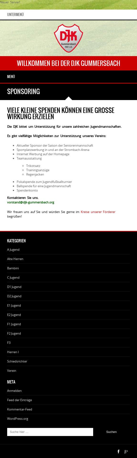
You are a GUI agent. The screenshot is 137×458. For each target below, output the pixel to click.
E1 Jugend (14, 305)
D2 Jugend (14, 296)
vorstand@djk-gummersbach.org (30, 202)
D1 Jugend (14, 287)
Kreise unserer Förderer (98, 212)
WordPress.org (17, 418)
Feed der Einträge (19, 400)
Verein (11, 370)
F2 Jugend (14, 333)
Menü (11, 76)
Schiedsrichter (17, 361)
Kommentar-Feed (19, 409)
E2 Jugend (14, 315)
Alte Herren (15, 259)
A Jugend (13, 249)
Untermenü (15, 14)
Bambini (13, 268)
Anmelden (14, 391)
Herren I (13, 352)
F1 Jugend (14, 324)
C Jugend (13, 277)
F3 (8, 343)
